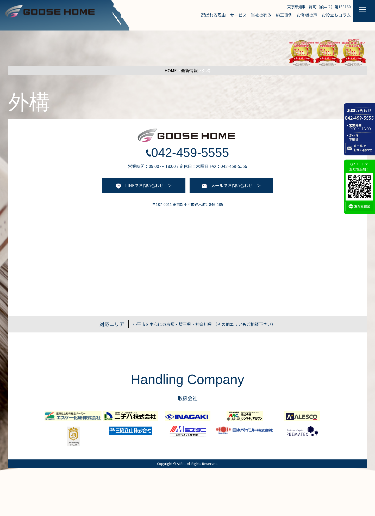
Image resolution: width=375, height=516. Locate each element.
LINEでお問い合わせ (140, 185)
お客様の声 (307, 15)
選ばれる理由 (213, 15)
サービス (238, 15)
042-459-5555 (187, 153)
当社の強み (261, 15)
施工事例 (284, 15)
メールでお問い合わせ (227, 185)
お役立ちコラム (336, 15)
